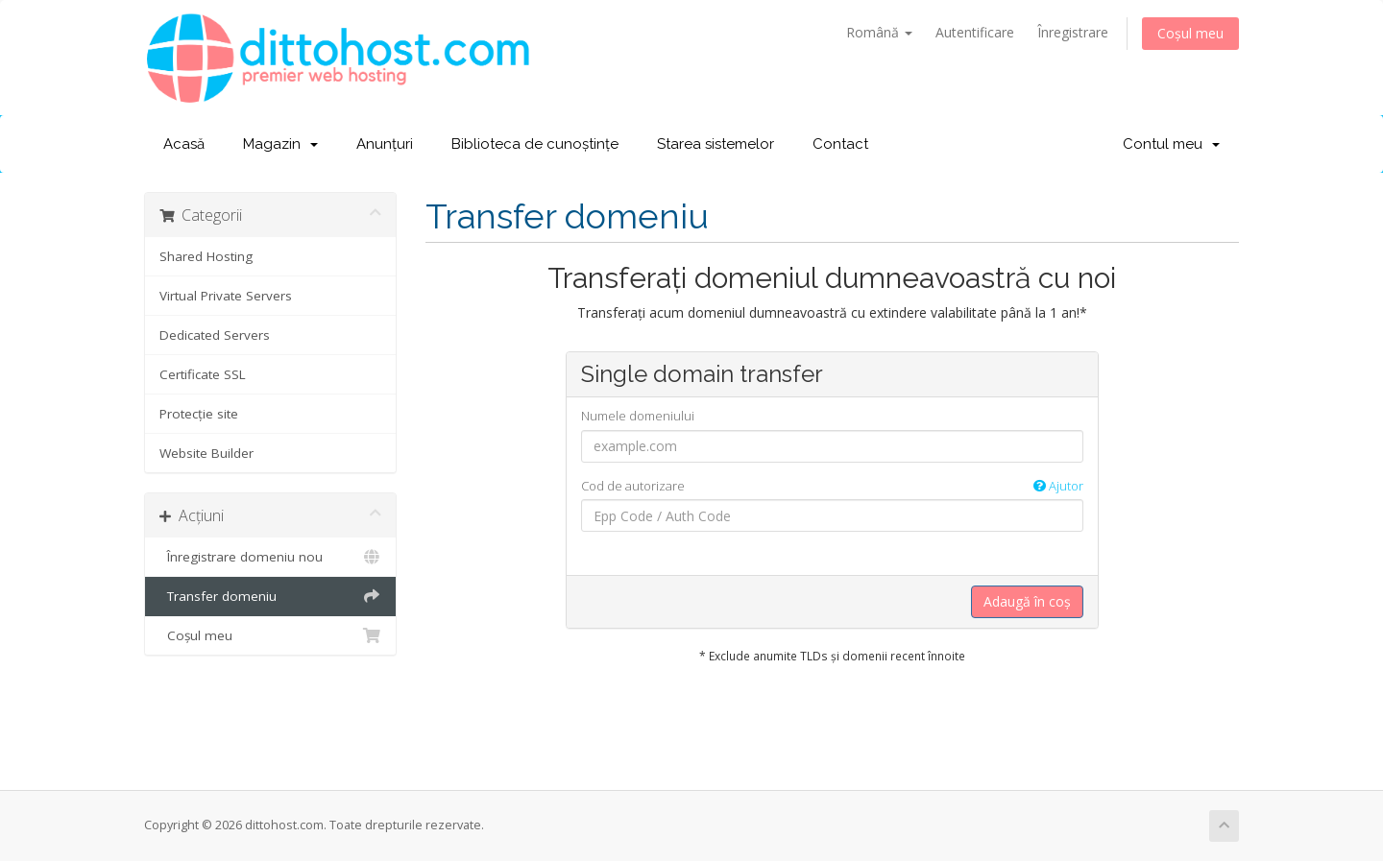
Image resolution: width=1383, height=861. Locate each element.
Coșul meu (1190, 33)
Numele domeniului (637, 415)
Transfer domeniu (270, 596)
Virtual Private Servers (225, 295)
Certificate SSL (202, 374)
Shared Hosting (206, 256)
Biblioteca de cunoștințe (535, 144)
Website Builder (206, 453)
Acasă (184, 144)
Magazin (280, 144)
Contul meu (1171, 144)
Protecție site (198, 413)
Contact (840, 144)
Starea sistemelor (715, 144)
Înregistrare (1072, 32)
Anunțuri (384, 144)
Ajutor (1058, 485)
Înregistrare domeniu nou (270, 556)
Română (879, 32)
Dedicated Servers (214, 335)
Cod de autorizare (832, 486)
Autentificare (974, 32)
